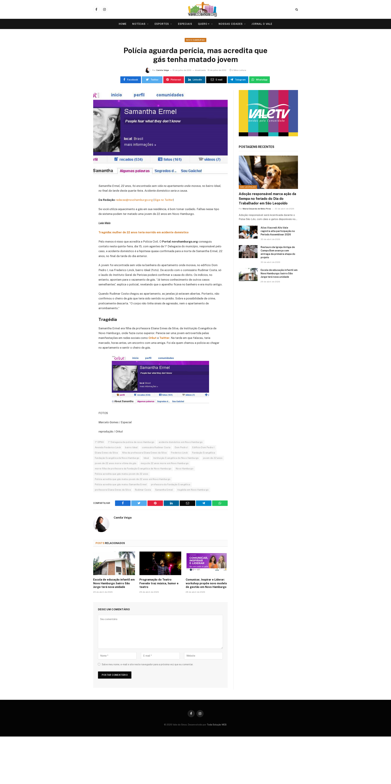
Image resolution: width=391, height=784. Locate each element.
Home (122, 24)
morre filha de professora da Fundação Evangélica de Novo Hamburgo (133, 469)
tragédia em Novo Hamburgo (193, 490)
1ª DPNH (99, 442)
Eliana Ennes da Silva (106, 453)
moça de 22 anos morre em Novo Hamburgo (165, 463)
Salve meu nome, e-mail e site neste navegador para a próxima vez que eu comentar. (147, 664)
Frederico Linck (179, 453)
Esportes (162, 24)
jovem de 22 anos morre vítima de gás (116, 463)
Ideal (146, 458)
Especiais (185, 24)
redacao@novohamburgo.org (134, 200)
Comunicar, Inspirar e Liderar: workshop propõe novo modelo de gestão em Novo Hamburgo (206, 583)
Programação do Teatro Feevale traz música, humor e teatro (159, 583)
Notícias (139, 24)
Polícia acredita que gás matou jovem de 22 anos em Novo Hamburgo (132, 479)
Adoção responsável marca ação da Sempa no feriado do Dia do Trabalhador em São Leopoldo (267, 199)
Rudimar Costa (143, 490)
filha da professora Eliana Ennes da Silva (144, 453)
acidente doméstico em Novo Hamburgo (181, 442)
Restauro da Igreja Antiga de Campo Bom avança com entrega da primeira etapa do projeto (278, 252)
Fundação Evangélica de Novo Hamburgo (117, 458)
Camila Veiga (162, 70)
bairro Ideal (131, 447)
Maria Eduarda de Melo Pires (257, 209)
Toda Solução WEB (216, 725)
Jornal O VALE (262, 24)
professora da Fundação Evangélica (170, 485)
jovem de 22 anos (212, 458)
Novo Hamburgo (195, 40)
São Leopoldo (248, 188)
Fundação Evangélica (203, 453)
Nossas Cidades (231, 24)
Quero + (204, 24)
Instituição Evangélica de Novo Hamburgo (176, 458)
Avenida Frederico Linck (108, 447)
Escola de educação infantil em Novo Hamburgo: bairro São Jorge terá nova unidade (114, 583)
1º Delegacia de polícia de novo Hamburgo (131, 442)
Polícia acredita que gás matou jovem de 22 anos (121, 474)
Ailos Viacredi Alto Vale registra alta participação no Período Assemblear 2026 (278, 231)
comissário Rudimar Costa (156, 447)
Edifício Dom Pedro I (203, 447)
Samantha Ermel (164, 490)
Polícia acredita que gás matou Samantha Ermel (121, 485)
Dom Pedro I (181, 447)
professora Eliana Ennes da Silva (113, 490)
